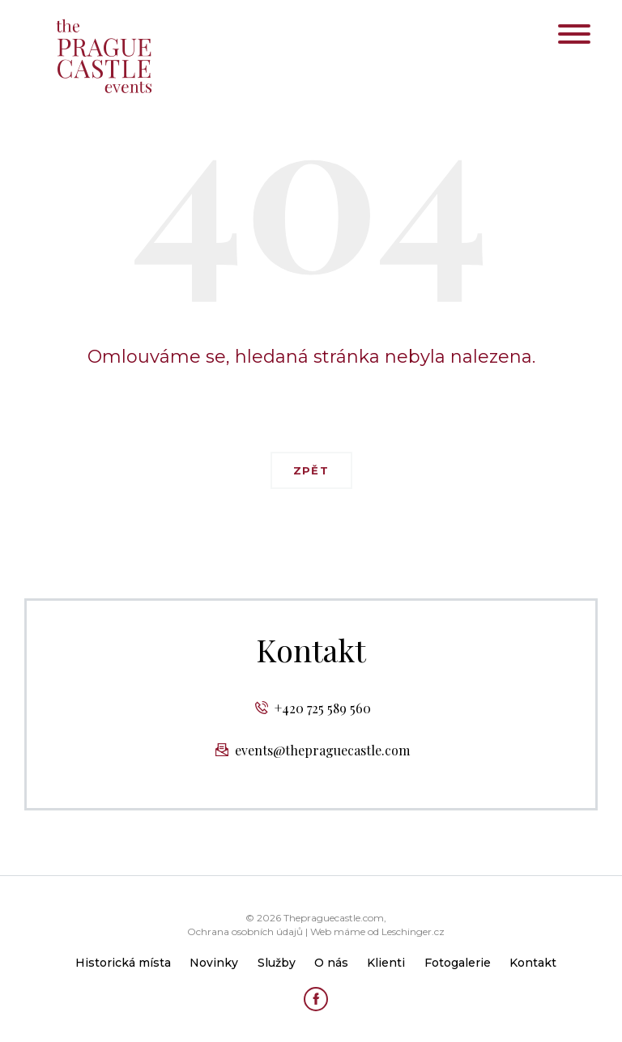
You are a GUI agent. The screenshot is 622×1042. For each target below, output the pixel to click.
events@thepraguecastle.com (322, 750)
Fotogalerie (457, 962)
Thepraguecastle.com (333, 918)
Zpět (311, 470)
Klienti (386, 962)
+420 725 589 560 (323, 708)
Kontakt (532, 962)
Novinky (214, 962)
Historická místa (123, 962)
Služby (277, 962)
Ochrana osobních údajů (245, 931)
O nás (331, 962)
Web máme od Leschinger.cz (377, 931)
